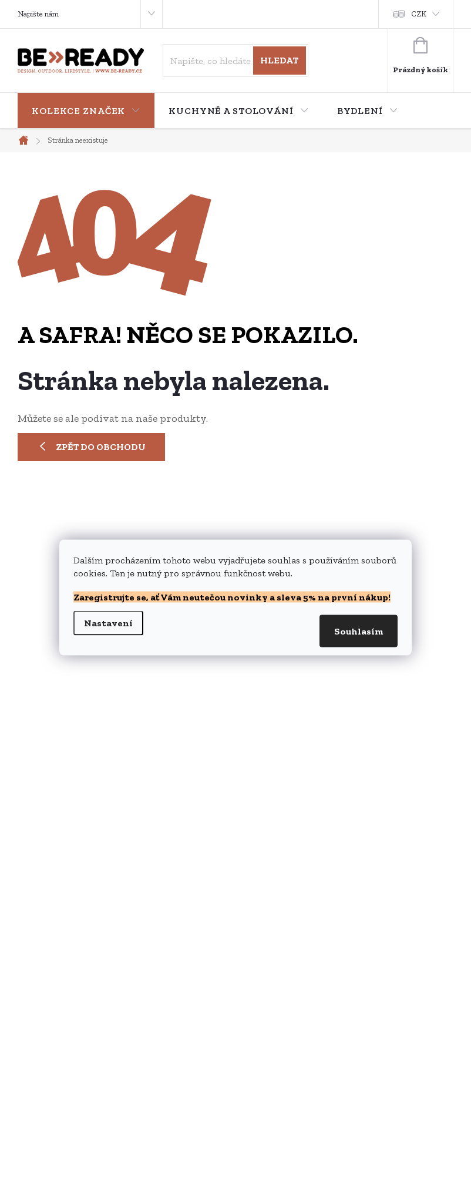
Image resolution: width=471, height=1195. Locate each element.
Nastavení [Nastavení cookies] (108, 623)
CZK (419, 13)
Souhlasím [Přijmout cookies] (358, 631)
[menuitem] (86, 111)
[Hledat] (235, 60)
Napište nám (38, 13)
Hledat (279, 60)
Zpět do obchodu (101, 446)
